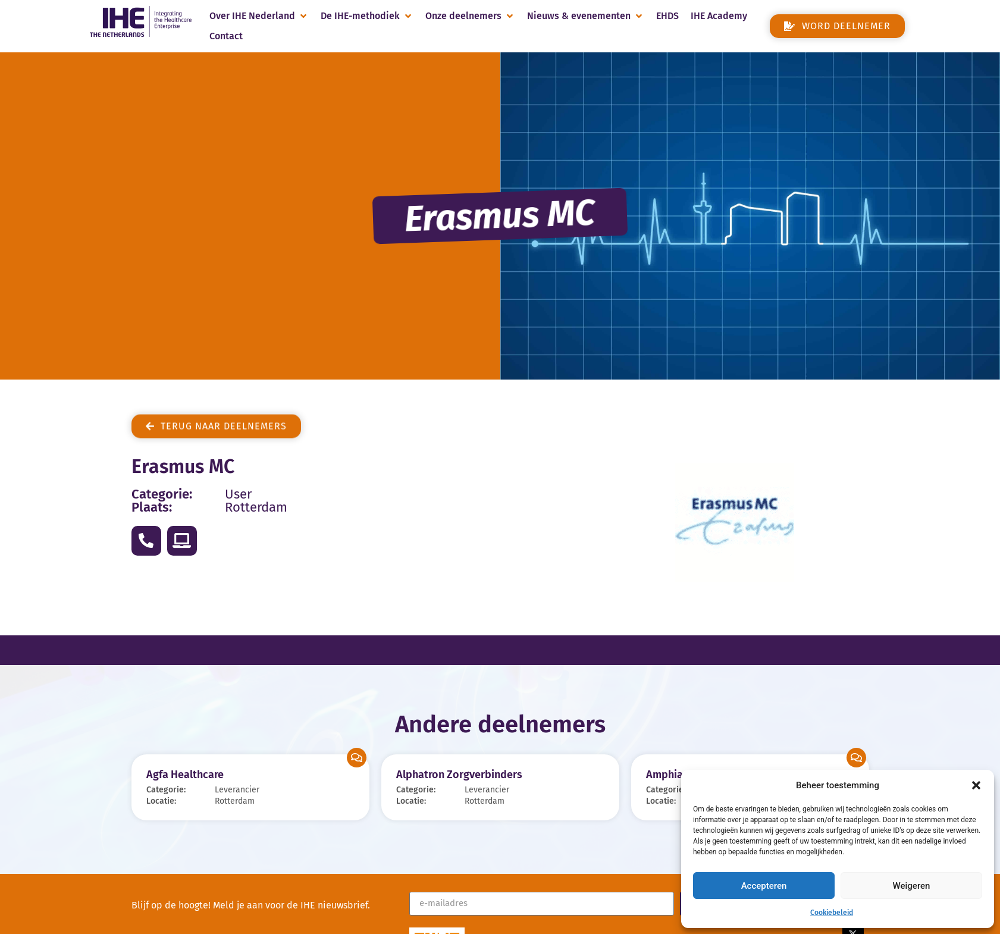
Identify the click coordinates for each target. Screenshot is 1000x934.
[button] (976, 785)
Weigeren (911, 885)
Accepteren (764, 885)
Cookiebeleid (831, 912)
